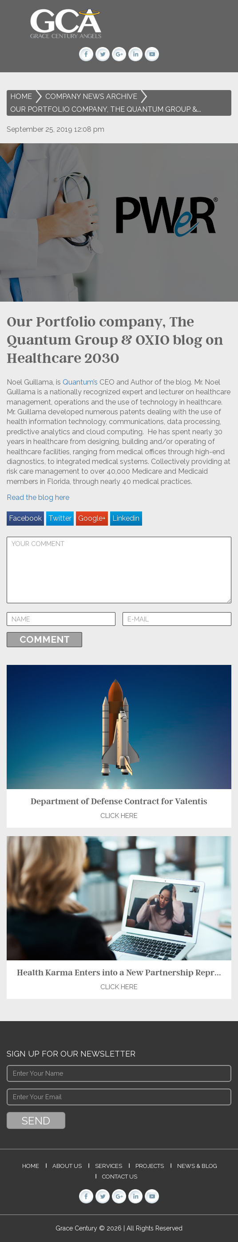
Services (108, 1166)
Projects (149, 1166)
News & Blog (197, 1166)
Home (21, 96)
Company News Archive (91, 96)
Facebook (25, 518)
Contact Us (119, 1176)
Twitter (59, 518)
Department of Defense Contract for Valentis (119, 801)
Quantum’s (79, 382)
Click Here (119, 816)
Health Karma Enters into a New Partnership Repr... (119, 972)
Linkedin (125, 518)
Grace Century (77, 1228)
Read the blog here (38, 497)
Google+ (92, 518)
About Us (67, 1166)
